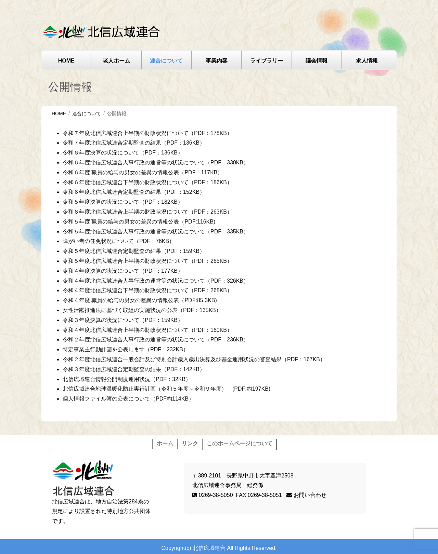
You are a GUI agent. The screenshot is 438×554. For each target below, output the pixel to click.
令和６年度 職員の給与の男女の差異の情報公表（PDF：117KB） (143, 172)
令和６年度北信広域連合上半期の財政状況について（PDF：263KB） (147, 212)
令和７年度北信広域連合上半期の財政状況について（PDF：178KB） (147, 133)
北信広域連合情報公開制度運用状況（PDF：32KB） (127, 379)
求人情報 (367, 61)
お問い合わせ (306, 495)
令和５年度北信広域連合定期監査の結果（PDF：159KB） (134, 251)
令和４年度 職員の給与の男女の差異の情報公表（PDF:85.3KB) (140, 300)
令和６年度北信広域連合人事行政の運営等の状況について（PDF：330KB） (156, 162)
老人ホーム (116, 61)
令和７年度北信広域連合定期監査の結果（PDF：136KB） (134, 143)
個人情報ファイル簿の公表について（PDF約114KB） (128, 399)
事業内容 (217, 61)
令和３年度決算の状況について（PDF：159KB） (123, 320)
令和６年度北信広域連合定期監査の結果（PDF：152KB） (134, 192)
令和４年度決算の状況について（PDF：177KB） (123, 271)
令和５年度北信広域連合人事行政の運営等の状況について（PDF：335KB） (156, 231)
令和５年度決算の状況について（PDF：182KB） (123, 202)
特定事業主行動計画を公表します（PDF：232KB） (126, 349)
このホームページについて (239, 443)
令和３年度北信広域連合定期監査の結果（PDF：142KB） (134, 369)
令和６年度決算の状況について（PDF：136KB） (123, 153)
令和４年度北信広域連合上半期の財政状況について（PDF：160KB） (147, 330)
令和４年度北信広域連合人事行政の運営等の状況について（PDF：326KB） (156, 281)
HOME (66, 61)
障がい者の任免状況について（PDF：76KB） (119, 241)
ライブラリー (266, 61)
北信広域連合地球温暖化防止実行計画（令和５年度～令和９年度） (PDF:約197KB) (166, 389)
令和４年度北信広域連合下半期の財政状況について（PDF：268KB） (147, 290)
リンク (190, 443)
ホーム (165, 443)
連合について (166, 61)
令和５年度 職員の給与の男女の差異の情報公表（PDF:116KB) (139, 222)
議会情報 (316, 61)
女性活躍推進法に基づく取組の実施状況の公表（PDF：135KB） (142, 310)
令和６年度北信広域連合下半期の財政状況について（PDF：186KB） (147, 182)
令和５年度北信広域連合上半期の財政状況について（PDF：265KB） (147, 261)
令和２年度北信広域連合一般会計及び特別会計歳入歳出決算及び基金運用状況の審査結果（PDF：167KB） (194, 359)
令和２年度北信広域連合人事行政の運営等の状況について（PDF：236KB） (156, 339)
